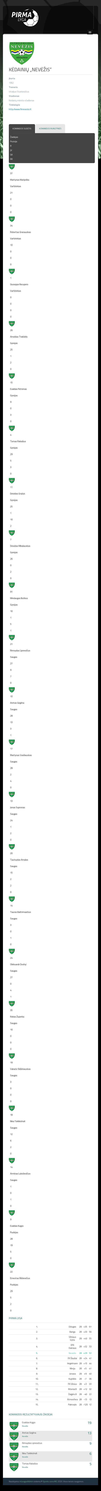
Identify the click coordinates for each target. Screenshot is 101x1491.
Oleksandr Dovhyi (18, 964)
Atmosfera (72, 1399)
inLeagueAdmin (26, 1481)
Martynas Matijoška (19, 179)
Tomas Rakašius (18, 441)
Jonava (72, 1373)
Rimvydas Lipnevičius (20, 650)
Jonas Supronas (17, 807)
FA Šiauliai (72, 1358)
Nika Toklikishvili (17, 1121)
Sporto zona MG (50, 1481)
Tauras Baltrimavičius (20, 912)
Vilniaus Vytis (72, 1338)
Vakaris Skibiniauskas (20, 1069)
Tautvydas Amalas (19, 859)
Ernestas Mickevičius (20, 1278)
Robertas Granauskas (20, 232)
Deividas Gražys (17, 493)
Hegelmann (72, 1363)
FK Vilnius (72, 1384)
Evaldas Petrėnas (18, 389)
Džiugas (72, 1326)
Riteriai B (72, 1389)
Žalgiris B (72, 1394)
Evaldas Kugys (17, 1226)
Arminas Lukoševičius (20, 1173)
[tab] (22, 128)
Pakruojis (72, 1404)
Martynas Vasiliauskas (21, 755)
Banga (72, 1331)
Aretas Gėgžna (17, 703)
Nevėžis (72, 1353)
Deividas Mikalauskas (20, 546)
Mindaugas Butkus (19, 598)
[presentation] (22, 128)
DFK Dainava (72, 1346)
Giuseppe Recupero (19, 284)
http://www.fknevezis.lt (20, 109)
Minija (72, 1368)
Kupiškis (72, 1379)
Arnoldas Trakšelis (19, 336)
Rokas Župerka (17, 1016)
